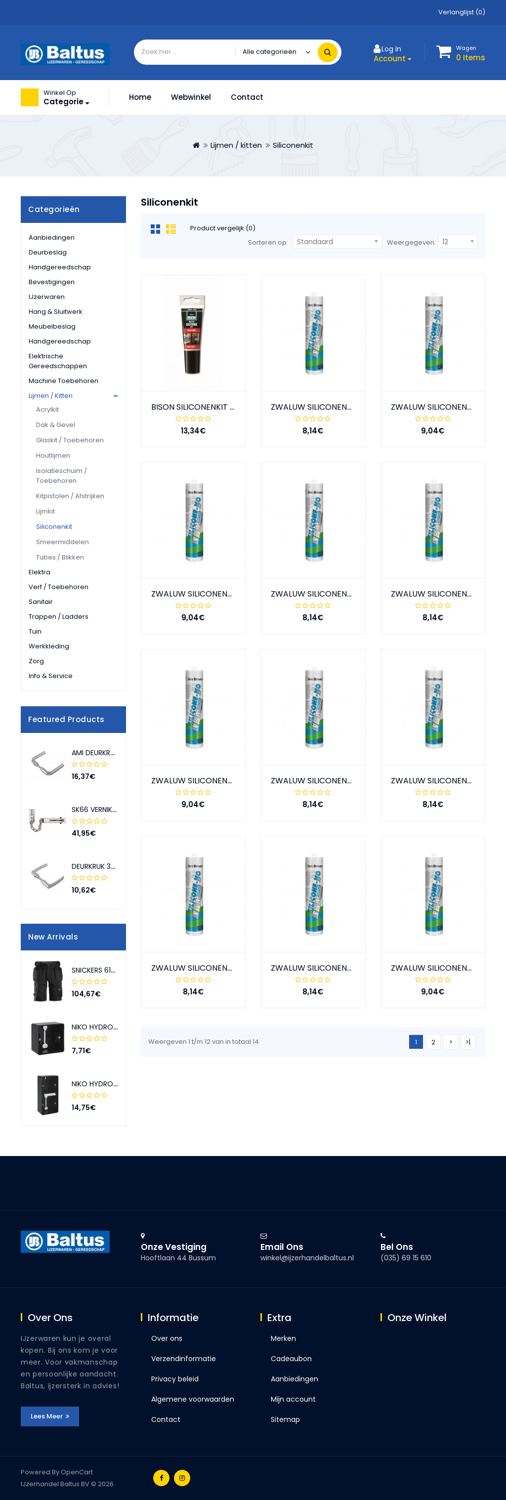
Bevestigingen (52, 282)
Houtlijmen (53, 455)
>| (467, 1042)
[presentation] (107, 720)
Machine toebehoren (63, 381)
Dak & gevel (55, 424)
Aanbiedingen (52, 237)
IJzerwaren (47, 296)
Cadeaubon (291, 1359)
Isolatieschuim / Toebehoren (61, 475)
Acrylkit (47, 409)
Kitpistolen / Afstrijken (70, 496)
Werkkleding (49, 646)
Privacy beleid (175, 1379)
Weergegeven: (411, 242)
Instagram (182, 1478)
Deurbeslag (48, 252)
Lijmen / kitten (236, 145)
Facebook (161, 1478)
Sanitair (41, 601)
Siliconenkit (293, 145)
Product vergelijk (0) (222, 228)
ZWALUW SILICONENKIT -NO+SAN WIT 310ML (235, 968)
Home (140, 97)
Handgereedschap (60, 267)
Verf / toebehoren (58, 587)
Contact (247, 97)
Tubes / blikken (60, 557)
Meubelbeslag (52, 326)
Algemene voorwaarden (192, 1399)
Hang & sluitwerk (56, 311)
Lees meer (50, 1416)
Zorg (36, 661)
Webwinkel (191, 97)
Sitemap (285, 1419)
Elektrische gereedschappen (58, 361)
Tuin (35, 631)
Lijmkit (45, 511)
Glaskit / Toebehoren (70, 440)
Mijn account (293, 1399)
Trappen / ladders (58, 616)
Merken (283, 1338)
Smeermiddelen (62, 542)
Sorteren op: (268, 242)
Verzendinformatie (183, 1359)
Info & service (51, 676)
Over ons (166, 1338)
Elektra (39, 572)
